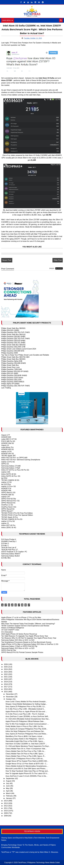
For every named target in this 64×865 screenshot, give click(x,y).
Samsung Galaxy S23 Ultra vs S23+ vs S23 (17, 648)
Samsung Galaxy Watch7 (11, 554)
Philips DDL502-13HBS (10, 330)
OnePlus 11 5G (7, 505)
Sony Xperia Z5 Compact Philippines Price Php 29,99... (26, 729)
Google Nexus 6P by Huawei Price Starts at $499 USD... (27, 761)
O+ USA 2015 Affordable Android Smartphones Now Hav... (28, 719)
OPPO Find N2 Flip (8, 650)
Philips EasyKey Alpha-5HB (11, 361)
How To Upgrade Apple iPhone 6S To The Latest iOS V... (27, 773)
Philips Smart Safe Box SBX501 (13, 328)
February (9, 796)
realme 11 (5, 523)
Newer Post (6, 260)
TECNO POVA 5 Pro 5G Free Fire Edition (17, 513)
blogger (59, 268)
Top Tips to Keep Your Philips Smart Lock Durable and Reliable (25, 355)
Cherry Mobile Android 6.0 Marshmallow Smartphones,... (27, 766)
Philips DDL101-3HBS (9, 373)
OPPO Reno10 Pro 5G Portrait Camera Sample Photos (22, 652)
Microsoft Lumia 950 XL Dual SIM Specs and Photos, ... (27, 768)
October (9, 699)
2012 (6, 806)
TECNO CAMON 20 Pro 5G (11, 519)
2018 (6, 684)
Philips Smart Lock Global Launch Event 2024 (18, 349)
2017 (6, 687)
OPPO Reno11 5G (8, 492)
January (9, 798)
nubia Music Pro (7, 447)
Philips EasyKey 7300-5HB (11, 369)
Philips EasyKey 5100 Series (12, 378)
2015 (6, 692)
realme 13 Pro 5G (8, 462)
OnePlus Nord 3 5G (8, 507)
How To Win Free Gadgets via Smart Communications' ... (27, 724)
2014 (6, 801)
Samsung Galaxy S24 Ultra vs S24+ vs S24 (17, 640)
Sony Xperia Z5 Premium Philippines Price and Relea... (26, 734)
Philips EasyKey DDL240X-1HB (13, 347)
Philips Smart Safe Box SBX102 (13, 334)
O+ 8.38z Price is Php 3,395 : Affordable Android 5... (25, 709)
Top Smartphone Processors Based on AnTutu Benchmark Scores (26, 642)
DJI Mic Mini (6, 558)
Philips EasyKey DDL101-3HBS (13, 343)
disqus (51, 268)
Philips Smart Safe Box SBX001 (13, 359)
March (8, 793)
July (8, 783)
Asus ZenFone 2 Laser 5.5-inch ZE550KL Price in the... (26, 776)
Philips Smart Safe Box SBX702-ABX (15, 357)
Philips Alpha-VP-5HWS (10, 384)
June (8, 786)
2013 (6, 803)
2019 (6, 682)
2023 (6, 672)
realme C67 (5, 497)
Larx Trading (6, 388)
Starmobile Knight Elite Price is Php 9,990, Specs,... (25, 741)
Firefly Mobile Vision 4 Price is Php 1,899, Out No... (25, 726)
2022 (6, 674)
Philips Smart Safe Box (10, 365)
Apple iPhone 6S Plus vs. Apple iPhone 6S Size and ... (26, 711)
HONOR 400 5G (7, 449)
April (8, 791)
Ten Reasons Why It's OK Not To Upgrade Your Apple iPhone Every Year (28, 638)
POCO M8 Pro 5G (8, 441)
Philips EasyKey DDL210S (11, 380)
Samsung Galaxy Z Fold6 (11, 466)
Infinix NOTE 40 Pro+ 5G (10, 476)
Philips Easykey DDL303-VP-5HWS (14, 371)
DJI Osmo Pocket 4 (8, 539)
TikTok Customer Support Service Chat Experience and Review (25, 626)
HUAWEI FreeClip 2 (8, 541)
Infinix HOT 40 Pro (8, 525)
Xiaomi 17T (5, 435)
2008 (6, 816)
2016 (6, 689)
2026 (6, 664)
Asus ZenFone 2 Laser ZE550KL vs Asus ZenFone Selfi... (27, 716)
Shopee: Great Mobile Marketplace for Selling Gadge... (26, 704)
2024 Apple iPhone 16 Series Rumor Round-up (19, 634)
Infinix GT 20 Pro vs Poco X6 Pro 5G (15, 470)
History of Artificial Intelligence (12, 628)
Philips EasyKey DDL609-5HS (12, 351)
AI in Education (7, 632)
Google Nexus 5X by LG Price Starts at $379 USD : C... (27, 764)
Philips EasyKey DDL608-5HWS (13, 363)
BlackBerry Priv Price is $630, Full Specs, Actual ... (25, 736)
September (10, 778)
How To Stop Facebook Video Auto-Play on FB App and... (27, 771)
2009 (6, 813)
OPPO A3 (5, 464)
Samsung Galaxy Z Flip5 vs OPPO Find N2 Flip (19, 646)
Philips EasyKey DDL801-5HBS (13, 336)
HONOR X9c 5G (7, 453)
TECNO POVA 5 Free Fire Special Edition (17, 515)
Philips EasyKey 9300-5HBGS (12, 382)
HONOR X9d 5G (7, 443)
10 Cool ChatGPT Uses (10, 630)
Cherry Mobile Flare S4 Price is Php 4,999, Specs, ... (26, 754)
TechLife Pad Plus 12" (9, 550)
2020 (6, 679)
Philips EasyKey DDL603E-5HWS (14, 375)
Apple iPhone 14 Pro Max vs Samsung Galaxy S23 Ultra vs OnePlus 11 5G (29, 644)
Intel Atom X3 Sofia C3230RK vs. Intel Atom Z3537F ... (26, 744)
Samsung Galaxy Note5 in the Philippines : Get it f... (25, 739)
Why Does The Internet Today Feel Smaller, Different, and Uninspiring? (28, 624)
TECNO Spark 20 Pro (9, 517)
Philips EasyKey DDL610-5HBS (13, 341)
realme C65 (5, 472)
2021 (6, 677)
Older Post (58, 260)
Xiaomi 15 (5, 445)
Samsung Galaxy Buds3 (10, 556)
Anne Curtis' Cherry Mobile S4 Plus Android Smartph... (26, 701)
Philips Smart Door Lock (10, 367)
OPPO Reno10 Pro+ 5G (10, 501)
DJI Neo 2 (5, 543)
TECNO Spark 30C (8, 456)
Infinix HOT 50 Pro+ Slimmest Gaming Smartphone (20, 460)
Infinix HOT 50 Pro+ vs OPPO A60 (14, 458)
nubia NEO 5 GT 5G (9, 439)
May (8, 788)
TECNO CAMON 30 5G (10, 480)
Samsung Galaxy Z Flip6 (10, 468)
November (10, 697)
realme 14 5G (6, 451)
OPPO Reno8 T (7, 511)
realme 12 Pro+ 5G (8, 486)
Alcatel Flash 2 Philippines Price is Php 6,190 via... (25, 759)
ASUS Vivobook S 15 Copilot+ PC (14, 552)
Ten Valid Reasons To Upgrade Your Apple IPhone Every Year (24, 636)
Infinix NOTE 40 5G (8, 474)
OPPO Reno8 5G (8, 509)
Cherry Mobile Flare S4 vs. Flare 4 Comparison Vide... (26, 749)
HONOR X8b (6, 490)
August (9, 781)
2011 (6, 808)
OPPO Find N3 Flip (8, 499)
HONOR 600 (6, 437)
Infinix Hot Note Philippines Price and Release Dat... (25, 731)
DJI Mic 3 (4, 545)
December (10, 694)
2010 (6, 811)
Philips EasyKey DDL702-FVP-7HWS (15, 332)
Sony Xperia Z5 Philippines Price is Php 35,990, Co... (26, 706)
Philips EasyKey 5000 (9, 353)
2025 (6, 667)
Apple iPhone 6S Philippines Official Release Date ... (25, 721)
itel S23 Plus (6, 484)
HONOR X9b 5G (7, 495)
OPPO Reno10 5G (8, 503)
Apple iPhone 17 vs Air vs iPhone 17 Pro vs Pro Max (21, 617)
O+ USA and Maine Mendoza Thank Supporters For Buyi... (28, 746)
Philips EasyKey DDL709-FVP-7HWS (15, 386)
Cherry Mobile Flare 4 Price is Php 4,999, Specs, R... (26, 756)
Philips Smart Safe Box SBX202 (13, 345)
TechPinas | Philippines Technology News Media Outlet (39, 862)
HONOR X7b (6, 488)
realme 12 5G (6, 482)
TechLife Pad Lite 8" (8, 548)
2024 (6, 669)
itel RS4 (4, 478)
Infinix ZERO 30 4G (8, 527)
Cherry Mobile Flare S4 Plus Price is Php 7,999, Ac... (26, 751)
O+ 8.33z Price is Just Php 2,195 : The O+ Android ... (26, 714)
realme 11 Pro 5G (8, 521)
